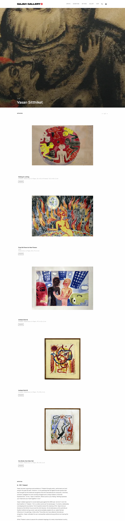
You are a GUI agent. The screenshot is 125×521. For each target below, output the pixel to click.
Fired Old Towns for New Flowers (27, 247)
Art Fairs (84, 3)
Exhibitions (76, 3)
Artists (68, 3)
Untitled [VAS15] (23, 390)
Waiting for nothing (23, 177)
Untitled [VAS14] (23, 320)
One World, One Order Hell (25, 461)
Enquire (21, 181)
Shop (97, 3)
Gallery (91, 3)
